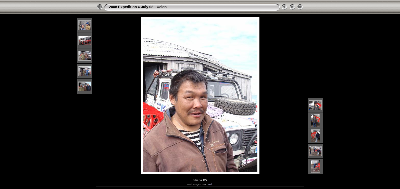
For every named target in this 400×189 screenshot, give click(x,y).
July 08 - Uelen (154, 7)
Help (210, 184)
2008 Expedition (123, 7)
